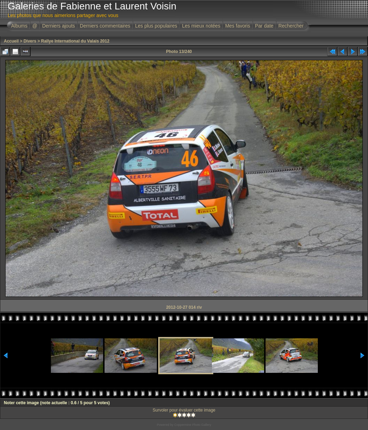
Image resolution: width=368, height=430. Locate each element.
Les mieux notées (201, 26)
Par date (264, 26)
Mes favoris (237, 26)
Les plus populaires (156, 26)
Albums (19, 26)
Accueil (11, 41)
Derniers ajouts (58, 26)
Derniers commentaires (105, 26)
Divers (29, 41)
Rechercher (291, 26)
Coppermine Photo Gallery (192, 425)
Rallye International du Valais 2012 (75, 41)
